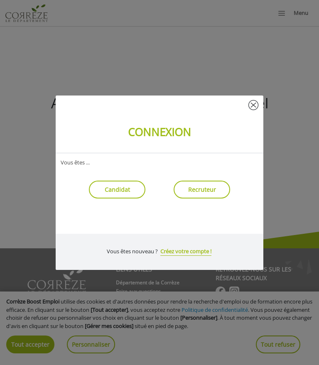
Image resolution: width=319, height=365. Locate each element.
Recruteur (202, 190)
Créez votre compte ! (185, 251)
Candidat (117, 190)
